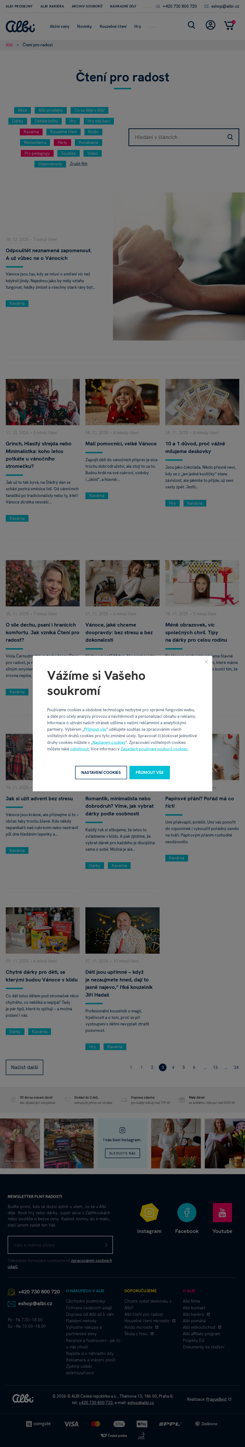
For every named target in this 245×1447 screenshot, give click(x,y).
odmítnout (79, 748)
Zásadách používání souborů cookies (154, 748)
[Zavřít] (206, 661)
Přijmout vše (95, 729)
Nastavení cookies (109, 742)
